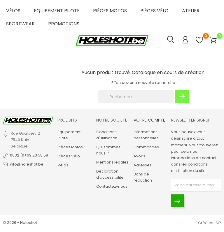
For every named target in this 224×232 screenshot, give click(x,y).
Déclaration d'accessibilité (110, 174)
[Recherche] (136, 96)
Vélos (13, 10)
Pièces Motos (110, 10)
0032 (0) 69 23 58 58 (29, 155)
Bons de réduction (143, 177)
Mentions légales (112, 162)
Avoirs (139, 156)
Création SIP (209, 223)
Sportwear (20, 23)
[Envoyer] (177, 200)
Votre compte (149, 120)
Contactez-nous (111, 186)
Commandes (146, 147)
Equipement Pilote (57, 10)
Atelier (191, 10)
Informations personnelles (146, 135)
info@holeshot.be (26, 164)
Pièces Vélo (154, 10)
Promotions (63, 23)
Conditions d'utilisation (107, 135)
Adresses (143, 165)
